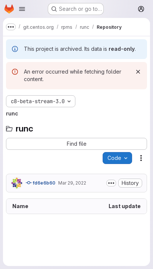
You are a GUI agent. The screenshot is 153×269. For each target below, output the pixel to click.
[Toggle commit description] (111, 183)
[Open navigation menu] (22, 9)
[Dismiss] (138, 71)
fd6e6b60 (40, 183)
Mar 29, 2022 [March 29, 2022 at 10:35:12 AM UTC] (72, 183)
